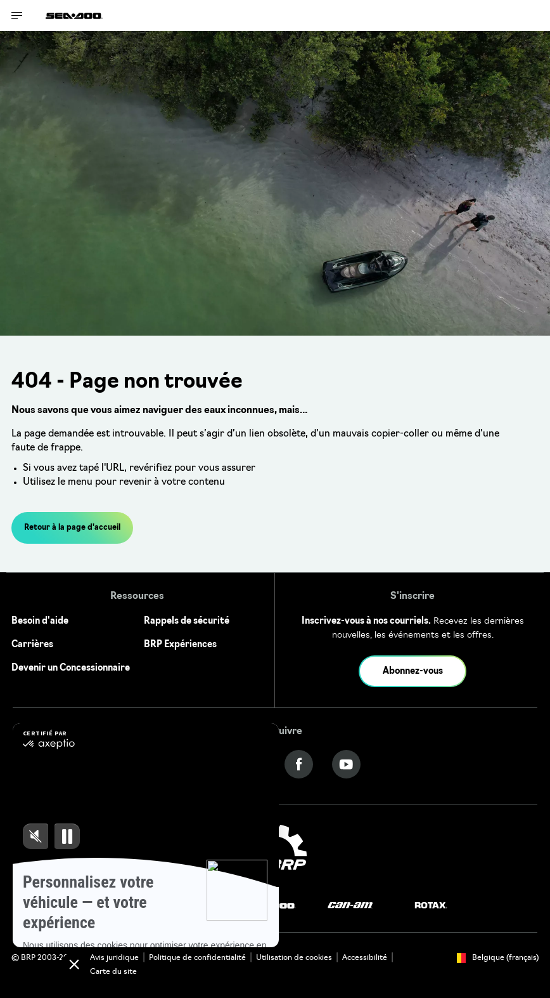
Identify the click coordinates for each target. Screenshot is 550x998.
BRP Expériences (180, 645)
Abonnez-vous (413, 671)
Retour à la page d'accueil (72, 528)
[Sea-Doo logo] (74, 15)
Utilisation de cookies (294, 958)
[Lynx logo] (205, 905)
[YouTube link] (346, 764)
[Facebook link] (299, 764)
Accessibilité (364, 958)
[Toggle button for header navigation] (17, 15)
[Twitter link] (251, 764)
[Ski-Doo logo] (128, 905)
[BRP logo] (275, 855)
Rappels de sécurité (186, 621)
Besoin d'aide (39, 621)
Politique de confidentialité (197, 958)
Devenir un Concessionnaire (70, 668)
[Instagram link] (203, 764)
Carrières (32, 645)
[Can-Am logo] (350, 905)
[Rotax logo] (431, 905)
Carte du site (113, 972)
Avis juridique (114, 958)
